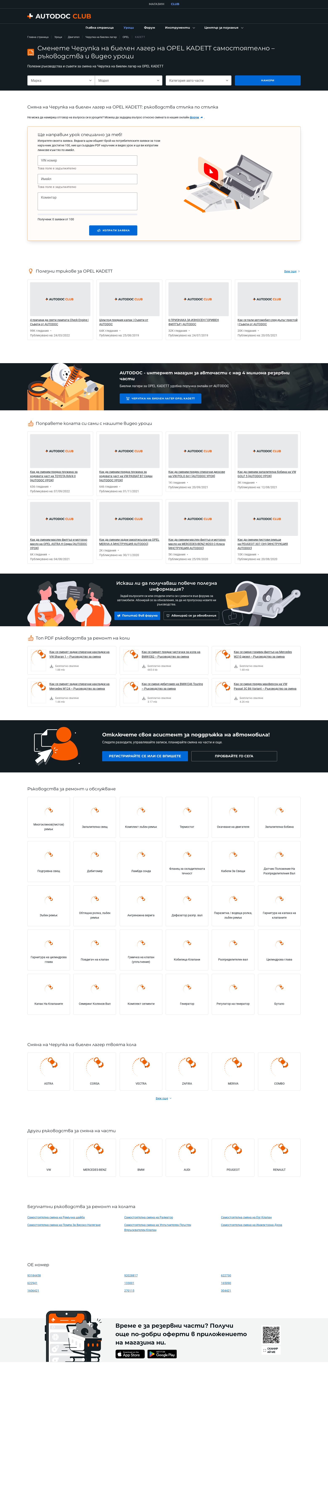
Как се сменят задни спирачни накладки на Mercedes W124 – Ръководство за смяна (79, 686)
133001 (129, 1283)
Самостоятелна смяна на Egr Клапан (246, 1217)
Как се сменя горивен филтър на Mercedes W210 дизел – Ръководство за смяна (263, 654)
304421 (226, 1291)
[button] (180, 28)
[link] (99, 28)
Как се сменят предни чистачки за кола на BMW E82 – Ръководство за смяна (171, 654)
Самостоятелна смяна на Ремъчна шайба (56, 1217)
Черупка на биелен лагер (101, 37)
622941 (32, 1283)
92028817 (131, 1275)
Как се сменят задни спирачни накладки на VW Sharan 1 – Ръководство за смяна (79, 654)
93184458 (34, 1275)
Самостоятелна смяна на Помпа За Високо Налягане (64, 1225)
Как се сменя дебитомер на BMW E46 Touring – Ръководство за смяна (172, 686)
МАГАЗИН (156, 4)
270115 (129, 1291)
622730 (226, 1275)
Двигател (73, 37)
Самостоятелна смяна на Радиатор (148, 1217)
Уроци (58, 37)
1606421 (33, 1291)
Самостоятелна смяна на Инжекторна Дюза (251, 1225)
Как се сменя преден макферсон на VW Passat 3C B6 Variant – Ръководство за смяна (265, 686)
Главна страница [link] (38, 37)
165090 (226, 1283)
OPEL (126, 37)
